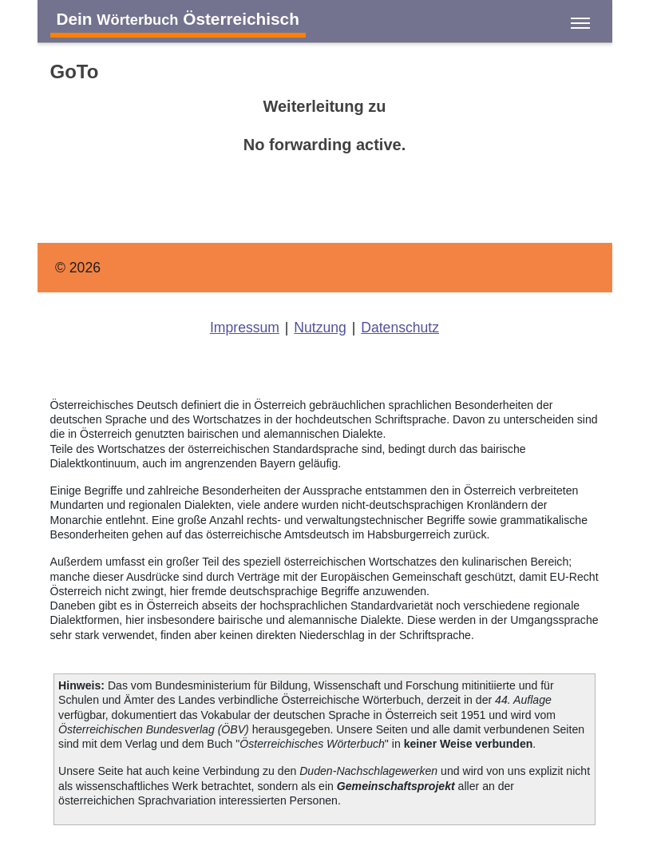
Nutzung (320, 328)
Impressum (244, 328)
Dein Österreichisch (178, 19)
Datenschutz (400, 328)
